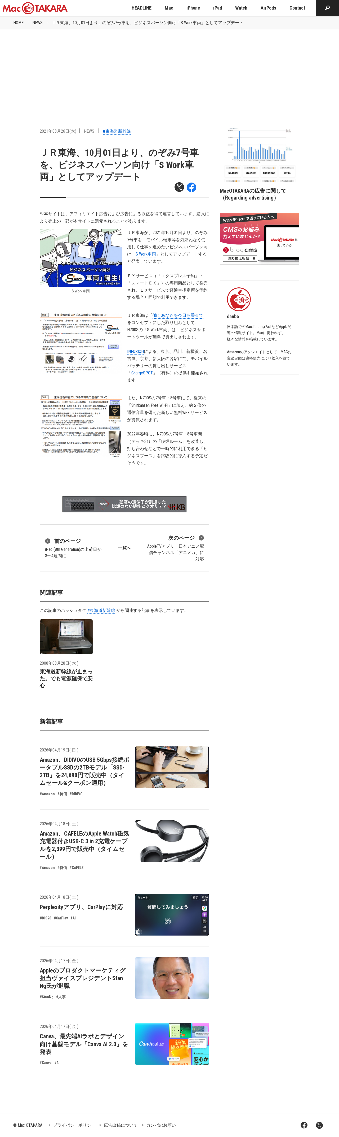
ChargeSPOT (142, 372)
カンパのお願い (161, 1125)
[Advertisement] (169, 69)
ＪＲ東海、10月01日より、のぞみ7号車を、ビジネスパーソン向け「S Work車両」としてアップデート (147, 22)
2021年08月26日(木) (58, 131)
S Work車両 (146, 254)
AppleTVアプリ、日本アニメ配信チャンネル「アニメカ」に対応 (175, 547)
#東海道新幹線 (117, 131)
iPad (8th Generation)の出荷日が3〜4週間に (73, 547)
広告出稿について (121, 1125)
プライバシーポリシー (74, 1125)
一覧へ (124, 548)
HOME (18, 22)
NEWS (37, 22)
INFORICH (135, 351)
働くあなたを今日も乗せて (178, 315)
